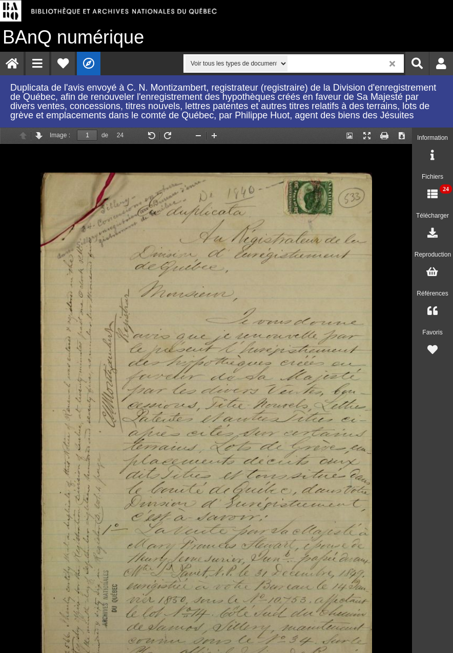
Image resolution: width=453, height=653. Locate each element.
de (104, 135)
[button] (37, 63)
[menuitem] (12, 63)
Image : (60, 135)
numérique (73, 37)
